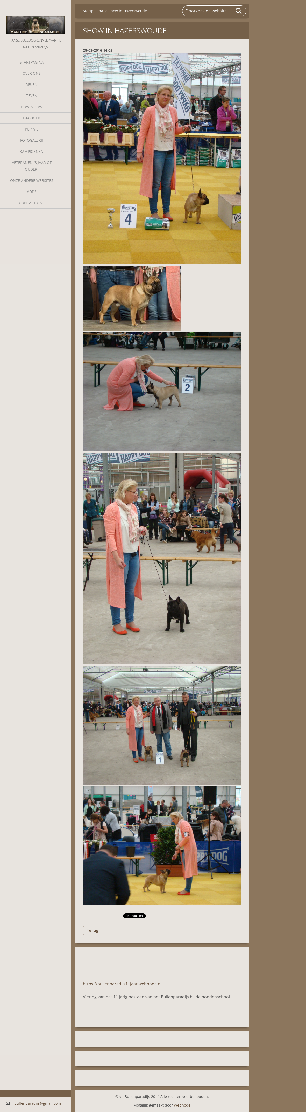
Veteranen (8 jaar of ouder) (32, 166)
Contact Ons (32, 202)
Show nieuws (32, 106)
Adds (32, 191)
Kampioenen (32, 151)
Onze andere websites (31, 180)
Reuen (32, 84)
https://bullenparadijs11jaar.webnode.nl (122, 984)
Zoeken (239, 11)
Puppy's (32, 129)
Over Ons (32, 73)
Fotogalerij (31, 140)
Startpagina (32, 62)
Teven (31, 95)
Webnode (182, 1105)
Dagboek (31, 117)
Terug (92, 930)
